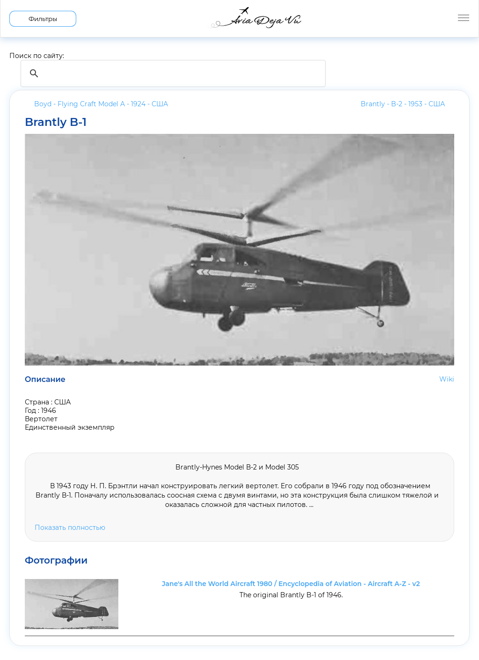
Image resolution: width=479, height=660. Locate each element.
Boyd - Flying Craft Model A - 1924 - (101, 104)
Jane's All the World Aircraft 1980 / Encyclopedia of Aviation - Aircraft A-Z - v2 (291, 583)
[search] (171, 73)
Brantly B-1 (56, 122)
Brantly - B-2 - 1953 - (403, 104)
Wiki (446, 379)
